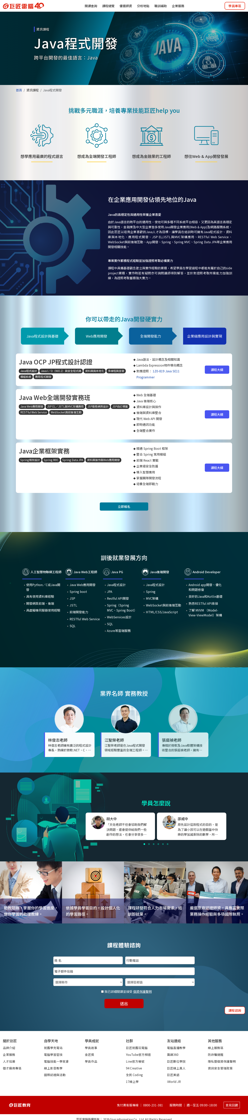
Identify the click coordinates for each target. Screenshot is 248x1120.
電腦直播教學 (176, 1048)
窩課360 (172, 1054)
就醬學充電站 (53, 1048)
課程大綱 (217, 369)
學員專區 (234, 6)
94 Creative (134, 1068)
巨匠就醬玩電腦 (137, 1048)
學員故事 (91, 1048)
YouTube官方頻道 (138, 1054)
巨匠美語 (173, 1075)
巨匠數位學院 (176, 1061)
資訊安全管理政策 (220, 1068)
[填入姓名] (88, 960)
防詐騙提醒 (215, 1054)
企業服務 (9, 1054)
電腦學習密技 (53, 1054)
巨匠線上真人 (176, 1068)
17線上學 (132, 1081)
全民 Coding (134, 1075)
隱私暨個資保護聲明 (222, 1061)
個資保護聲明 (142, 991)
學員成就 (92, 1040)
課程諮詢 (234, 1010)
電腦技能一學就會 (56, 1061)
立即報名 (124, 506)
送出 (124, 1003)
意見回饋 (230, 1102)
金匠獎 (89, 1054)
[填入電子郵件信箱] (124, 971)
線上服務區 (215, 1048)
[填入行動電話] (160, 960)
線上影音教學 (53, 1068)
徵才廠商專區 (12, 1068)
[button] (144, 844)
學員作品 (91, 1061)
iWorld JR (174, 1081)
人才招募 (9, 1061)
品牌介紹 (9, 1048)
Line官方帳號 (135, 1061)
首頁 (19, 90)
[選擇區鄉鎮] (160, 982)
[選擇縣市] (88, 982)
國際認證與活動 (55, 1075)
